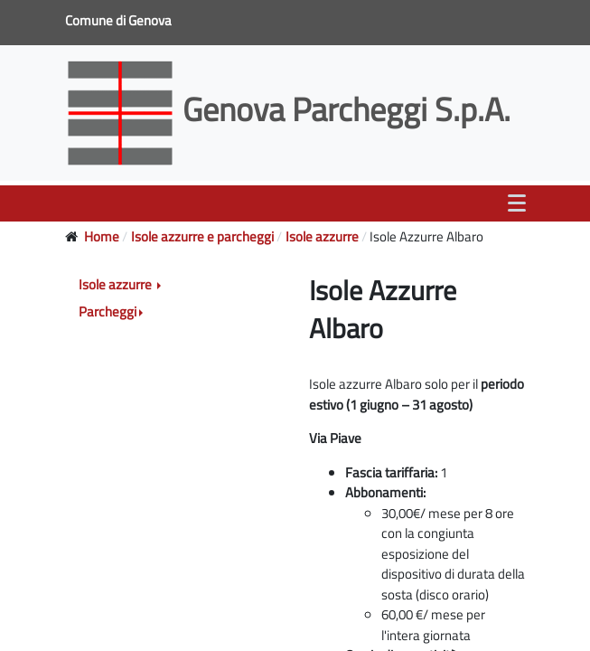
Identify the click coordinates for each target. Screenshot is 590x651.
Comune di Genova (119, 20)
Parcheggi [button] (107, 311)
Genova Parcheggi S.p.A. (291, 109)
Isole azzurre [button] (117, 284)
